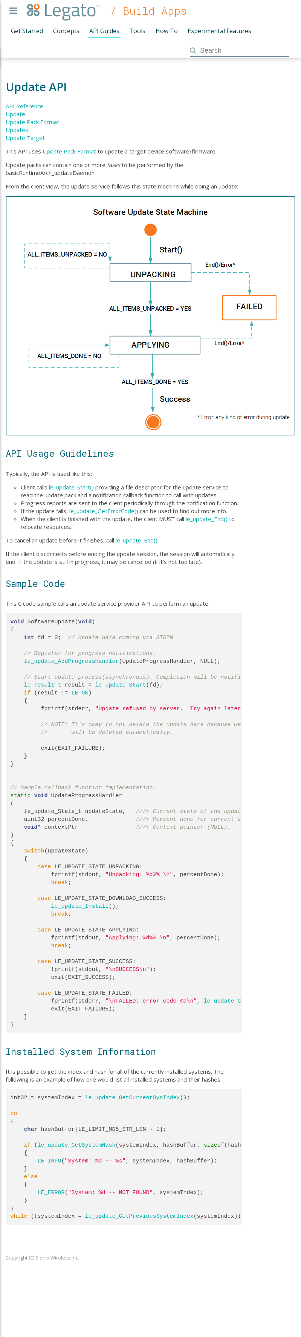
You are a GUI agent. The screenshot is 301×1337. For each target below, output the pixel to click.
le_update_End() (207, 519)
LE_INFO (49, 1161)
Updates (17, 130)
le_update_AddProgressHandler (71, 661)
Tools (137, 31)
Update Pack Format (32, 122)
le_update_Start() (71, 487)
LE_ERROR (51, 1192)
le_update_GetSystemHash (77, 1145)
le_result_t (42, 685)
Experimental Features (219, 31)
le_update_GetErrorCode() (103, 511)
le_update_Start (120, 685)
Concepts (66, 31)
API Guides (104, 31)
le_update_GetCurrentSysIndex (132, 1098)
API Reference (24, 106)
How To (167, 31)
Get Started (27, 31)
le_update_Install (80, 906)
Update (15, 114)
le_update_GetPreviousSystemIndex (139, 1216)
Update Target (25, 137)
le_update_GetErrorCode (241, 1001)
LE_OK (80, 693)
